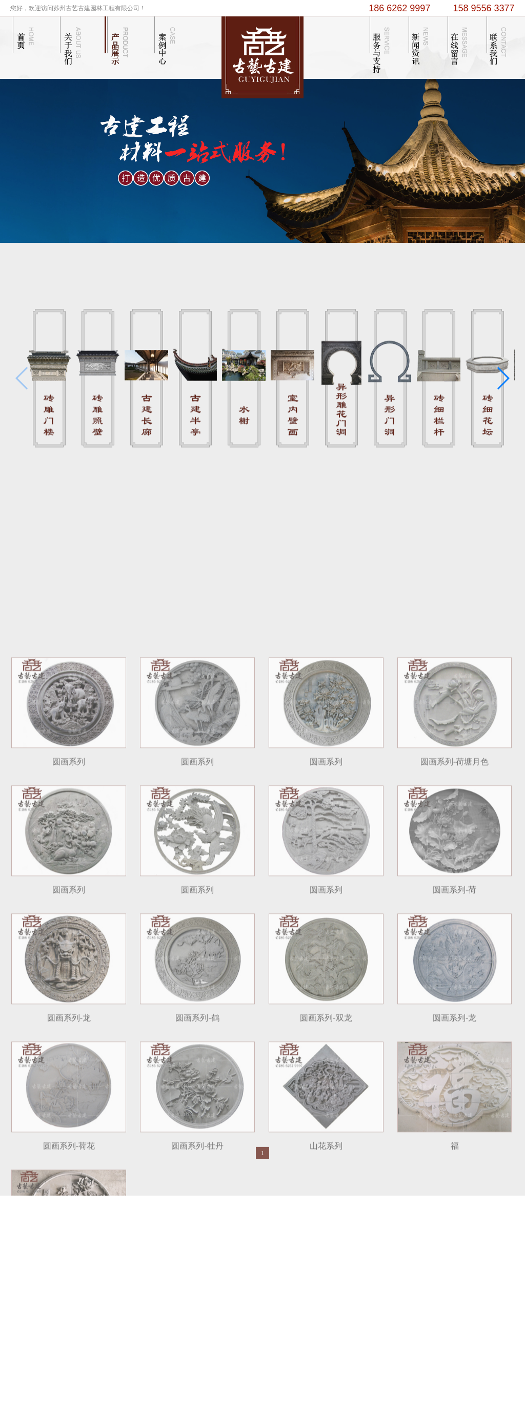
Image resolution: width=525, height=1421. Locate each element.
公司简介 (145, 1237)
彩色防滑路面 (416, 1387)
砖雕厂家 (333, 1387)
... (182, 1288)
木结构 (238, 1237)
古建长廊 (193, 1262)
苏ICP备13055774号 (275, 1409)
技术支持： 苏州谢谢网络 (240, 1387)
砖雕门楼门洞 (249, 1249)
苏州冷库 (449, 1387)
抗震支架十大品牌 (372, 1387)
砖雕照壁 (193, 1249)
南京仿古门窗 (481, 1387)
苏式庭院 (242, 1275)
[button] (503, 390)
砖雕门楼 (193, 1237)
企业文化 (145, 1249)
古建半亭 (193, 1275)
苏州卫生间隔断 (298, 1387)
